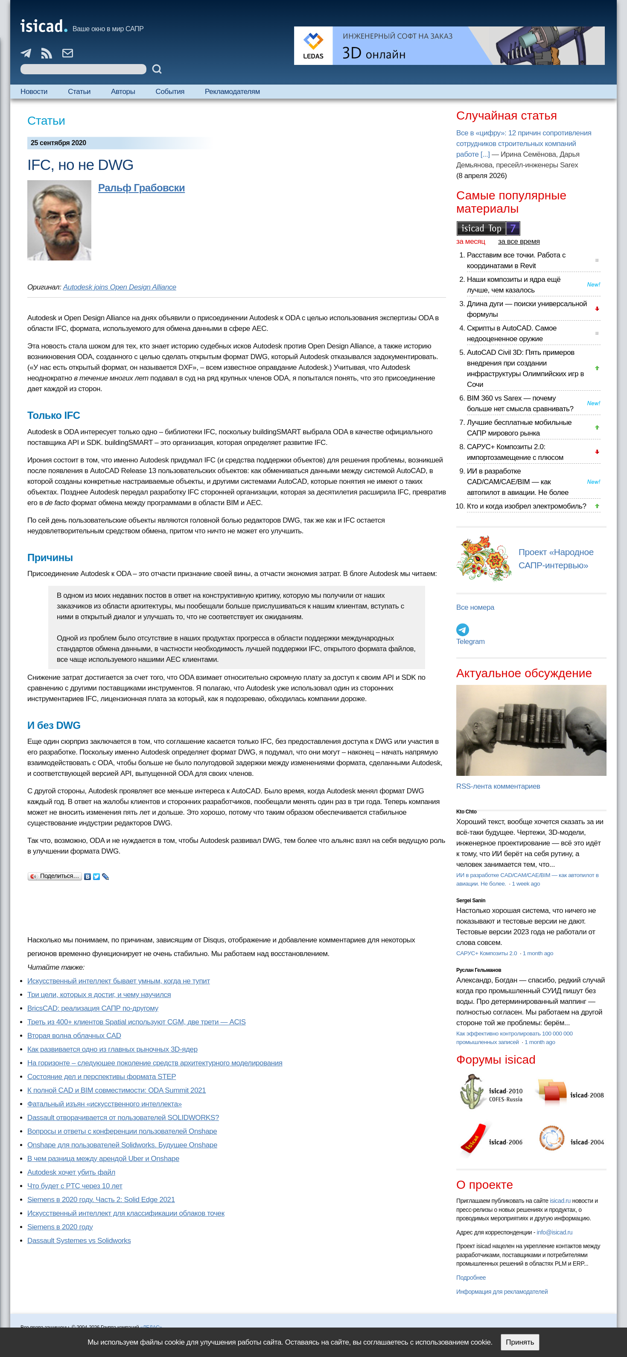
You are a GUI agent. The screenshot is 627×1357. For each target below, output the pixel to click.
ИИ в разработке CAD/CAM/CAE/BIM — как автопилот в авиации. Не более (518, 482)
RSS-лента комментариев (498, 786)
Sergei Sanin (470, 901)
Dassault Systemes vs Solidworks (79, 1241)
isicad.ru (560, 1200)
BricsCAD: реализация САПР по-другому (92, 1008)
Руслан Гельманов (478, 970)
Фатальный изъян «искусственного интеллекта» (104, 1104)
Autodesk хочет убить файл (71, 1172)
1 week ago (526, 883)
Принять (520, 1342)
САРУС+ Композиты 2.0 (487, 953)
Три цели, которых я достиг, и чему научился (99, 995)
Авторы (123, 92)
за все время (519, 241)
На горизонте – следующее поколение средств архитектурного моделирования (155, 1063)
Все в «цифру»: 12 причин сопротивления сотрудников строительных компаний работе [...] (524, 143)
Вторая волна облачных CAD (74, 1036)
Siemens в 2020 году (60, 1227)
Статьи (79, 92)
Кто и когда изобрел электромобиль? (526, 506)
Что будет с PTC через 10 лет (74, 1186)
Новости (33, 92)
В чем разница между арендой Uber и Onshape (103, 1159)
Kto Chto (466, 812)
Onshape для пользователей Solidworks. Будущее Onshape (122, 1145)
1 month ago (538, 953)
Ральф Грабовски (141, 187)
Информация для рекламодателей (502, 1291)
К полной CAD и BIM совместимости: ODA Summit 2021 (116, 1090)
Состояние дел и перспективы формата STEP (101, 1077)
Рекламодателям (232, 92)
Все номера (475, 607)
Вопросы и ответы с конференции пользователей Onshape (122, 1131)
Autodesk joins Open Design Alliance (119, 287)
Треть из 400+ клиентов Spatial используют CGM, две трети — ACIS (136, 1022)
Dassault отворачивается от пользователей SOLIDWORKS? (123, 1118)
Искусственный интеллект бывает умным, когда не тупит (118, 981)
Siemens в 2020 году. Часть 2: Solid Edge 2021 (101, 1200)
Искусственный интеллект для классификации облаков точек (126, 1213)
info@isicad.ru (555, 1232)
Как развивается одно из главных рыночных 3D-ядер (112, 1049)
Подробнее (471, 1277)
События (170, 92)
